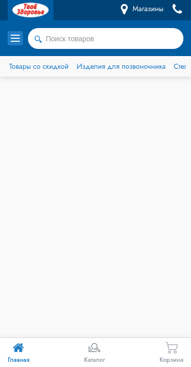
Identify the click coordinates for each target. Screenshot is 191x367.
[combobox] (105, 39)
